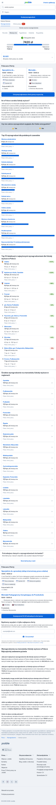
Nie (41, 128)
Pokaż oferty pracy (7, 146)
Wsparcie (4, 767)
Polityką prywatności (22, 642)
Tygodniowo (23, 33)
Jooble (13, 801)
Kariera (3, 765)
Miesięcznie (13, 33)
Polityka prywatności (7, 794)
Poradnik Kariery (42, 762)
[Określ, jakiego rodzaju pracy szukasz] (28, 7)
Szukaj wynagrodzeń (28, 17)
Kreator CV (40, 772)
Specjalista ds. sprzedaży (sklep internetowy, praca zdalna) (9, 70)
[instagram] (7, 782)
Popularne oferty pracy (44, 759)
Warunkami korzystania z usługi (35, 642)
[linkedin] (16, 782)
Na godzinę (39, 33)
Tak (14, 128)
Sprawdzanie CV (42, 775)
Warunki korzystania (7, 790)
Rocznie (4, 33)
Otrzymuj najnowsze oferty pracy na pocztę (28, 94)
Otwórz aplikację (49, 2)
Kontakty (4, 762)
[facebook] (3, 782)
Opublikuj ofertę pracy (26, 759)
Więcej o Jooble (6, 759)
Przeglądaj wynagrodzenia (45, 770)
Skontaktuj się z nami (28, 561)
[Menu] (2, 2)
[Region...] (28, 12)
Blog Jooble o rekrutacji (26, 762)
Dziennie (31, 33)
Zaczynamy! (28, 637)
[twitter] (12, 782)
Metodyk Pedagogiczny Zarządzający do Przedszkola (35, 70)
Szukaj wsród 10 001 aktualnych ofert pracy (28, 616)
